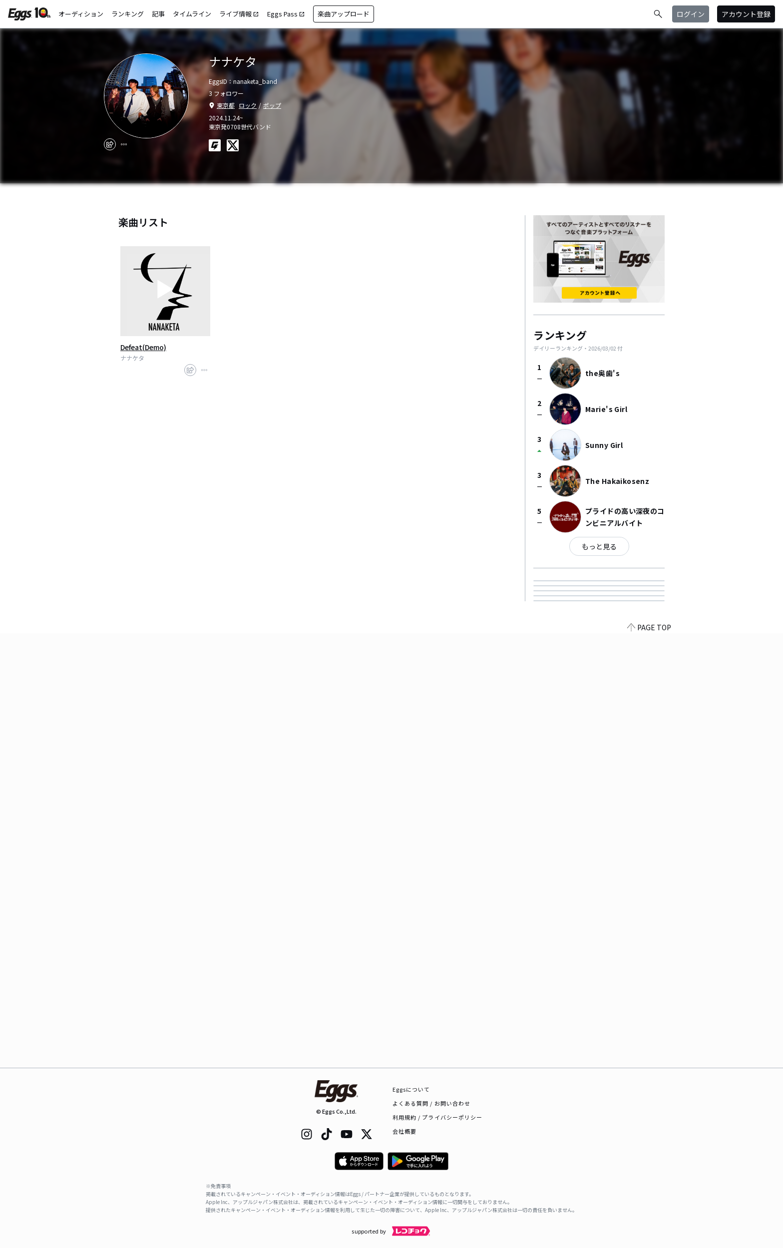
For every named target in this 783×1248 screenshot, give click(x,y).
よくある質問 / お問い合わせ (431, 1103)
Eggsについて (411, 1089)
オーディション (80, 13)
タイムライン (192, 13)
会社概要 (404, 1131)
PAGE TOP (649, 1062)
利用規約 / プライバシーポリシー (437, 1117)
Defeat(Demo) (143, 347)
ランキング (127, 13)
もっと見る (599, 546)
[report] (124, 144)
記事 (158, 13)
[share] (110, 144)
